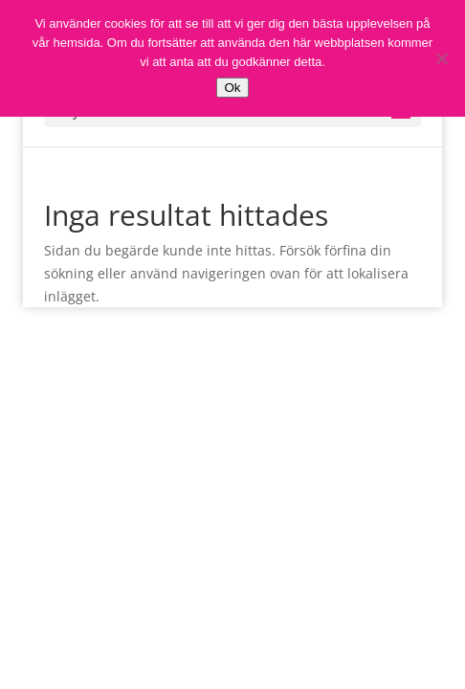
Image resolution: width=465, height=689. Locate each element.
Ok (232, 87)
